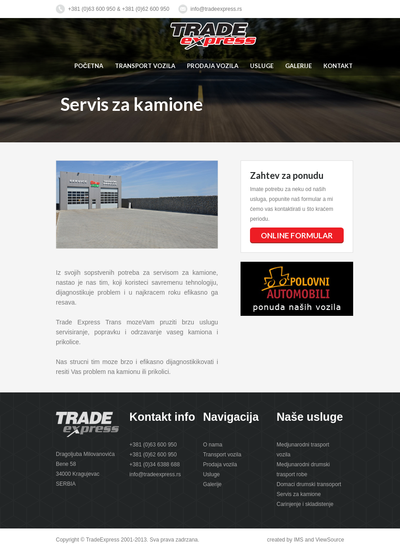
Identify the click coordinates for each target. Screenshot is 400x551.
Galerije (212, 484)
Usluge (211, 474)
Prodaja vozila (220, 464)
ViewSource (329, 540)
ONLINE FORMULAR (297, 235)
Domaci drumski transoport (309, 484)
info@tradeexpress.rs (216, 9)
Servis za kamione (299, 494)
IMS (298, 540)
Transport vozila (222, 454)
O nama (213, 445)
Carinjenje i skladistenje (305, 504)
